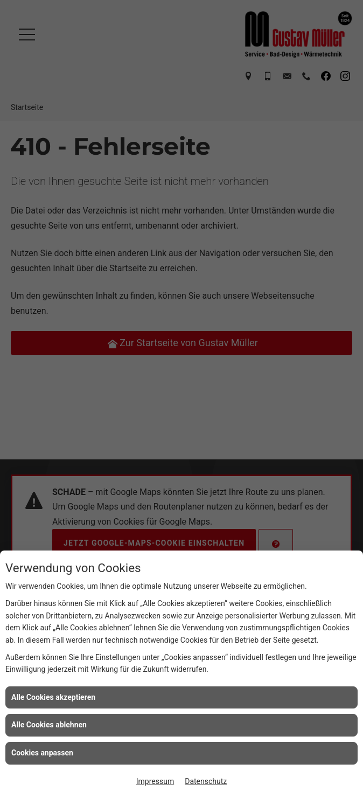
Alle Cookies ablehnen (49, 724)
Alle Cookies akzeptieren (53, 697)
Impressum (155, 781)
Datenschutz (206, 781)
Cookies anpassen (42, 752)
